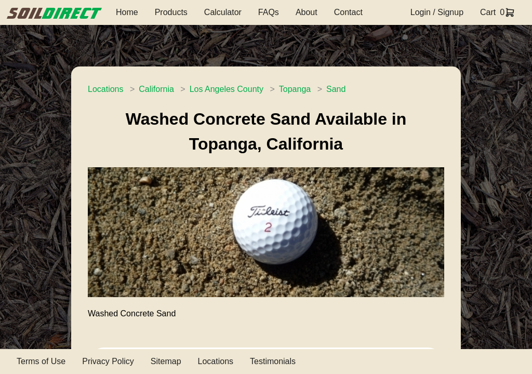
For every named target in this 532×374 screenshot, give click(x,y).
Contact (348, 12)
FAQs (268, 12)
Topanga (295, 89)
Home (127, 12)
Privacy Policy (108, 361)
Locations (106, 89)
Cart (488, 12)
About (306, 12)
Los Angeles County (226, 89)
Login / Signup (436, 12)
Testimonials (273, 361)
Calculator (223, 12)
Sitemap (166, 361)
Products (171, 12)
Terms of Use (41, 361)
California (156, 89)
